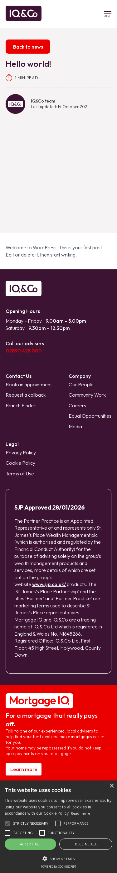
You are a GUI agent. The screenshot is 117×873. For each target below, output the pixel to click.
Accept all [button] (30, 844)
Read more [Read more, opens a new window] (80, 813)
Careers (77, 405)
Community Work (87, 395)
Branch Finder (21, 405)
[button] (7, 823)
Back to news (28, 47)
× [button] (111, 786)
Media (75, 426)
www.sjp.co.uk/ (49, 584)
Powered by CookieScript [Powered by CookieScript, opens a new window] (58, 867)
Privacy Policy (21, 452)
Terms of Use (20, 473)
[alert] (58, 826)
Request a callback (26, 395)
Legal (12, 444)
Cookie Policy (20, 463)
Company (80, 376)
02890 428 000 (24, 350)
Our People (81, 384)
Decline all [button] (86, 844)
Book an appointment (29, 384)
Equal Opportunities (90, 416)
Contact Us (19, 376)
